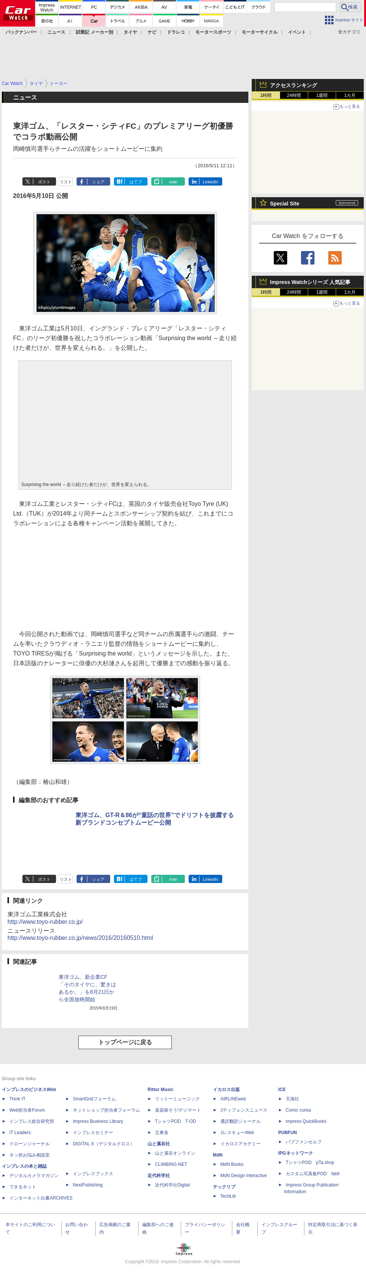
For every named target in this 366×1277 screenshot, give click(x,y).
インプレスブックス (93, 1173)
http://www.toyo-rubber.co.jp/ (45, 922)
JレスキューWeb (237, 1132)
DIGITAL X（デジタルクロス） (103, 1143)
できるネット (22, 1186)
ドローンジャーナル (29, 1143)
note (173, 182)
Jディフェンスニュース (243, 1110)
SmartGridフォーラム (94, 1099)
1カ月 (350, 95)
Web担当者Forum (27, 1110)
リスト (66, 182)
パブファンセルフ (304, 1142)
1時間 (266, 95)
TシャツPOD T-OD (175, 1121)
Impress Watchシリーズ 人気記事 (310, 282)
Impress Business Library (98, 1121)
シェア (98, 182)
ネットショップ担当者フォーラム (106, 1110)
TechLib (228, 1196)
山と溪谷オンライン (175, 1153)
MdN (218, 1155)
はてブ (136, 182)
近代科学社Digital (172, 1185)
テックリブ (224, 1186)
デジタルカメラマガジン (34, 1175)
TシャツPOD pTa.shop (310, 1162)
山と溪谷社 (159, 1143)
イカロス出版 (226, 1089)
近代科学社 (159, 1175)
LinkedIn (210, 182)
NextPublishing (88, 1185)
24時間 (294, 95)
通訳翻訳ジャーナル (240, 1121)
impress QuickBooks (306, 1121)
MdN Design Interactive (243, 1175)
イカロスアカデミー (240, 1143)
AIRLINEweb (233, 1099)
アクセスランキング (293, 85)
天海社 (292, 1099)
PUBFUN (287, 1132)
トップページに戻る (125, 1042)
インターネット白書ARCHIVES (40, 1198)
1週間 (322, 95)
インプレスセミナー (93, 1132)
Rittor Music (160, 1089)
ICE (282, 1089)
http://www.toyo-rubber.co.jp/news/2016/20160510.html (80, 938)
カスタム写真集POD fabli (312, 1173)
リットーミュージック (177, 1099)
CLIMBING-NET (171, 1164)
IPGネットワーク (295, 1153)
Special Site (285, 204)
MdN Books (232, 1164)
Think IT (17, 1099)
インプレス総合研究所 (31, 1121)
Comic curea (298, 1110)
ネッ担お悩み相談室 (29, 1155)
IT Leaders (20, 1132)
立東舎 (161, 1132)
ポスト (44, 182)
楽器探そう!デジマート (178, 1110)
